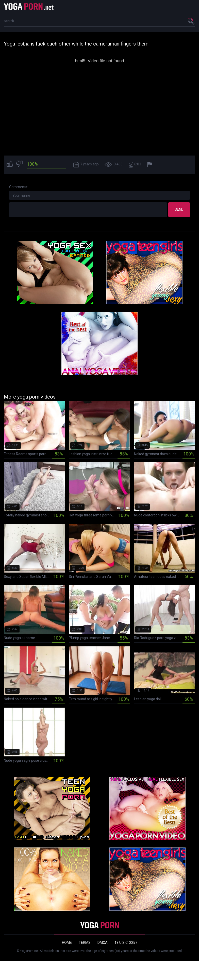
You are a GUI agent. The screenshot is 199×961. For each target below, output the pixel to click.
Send (179, 209)
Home (67, 943)
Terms (85, 943)
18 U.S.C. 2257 (125, 943)
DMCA (102, 943)
